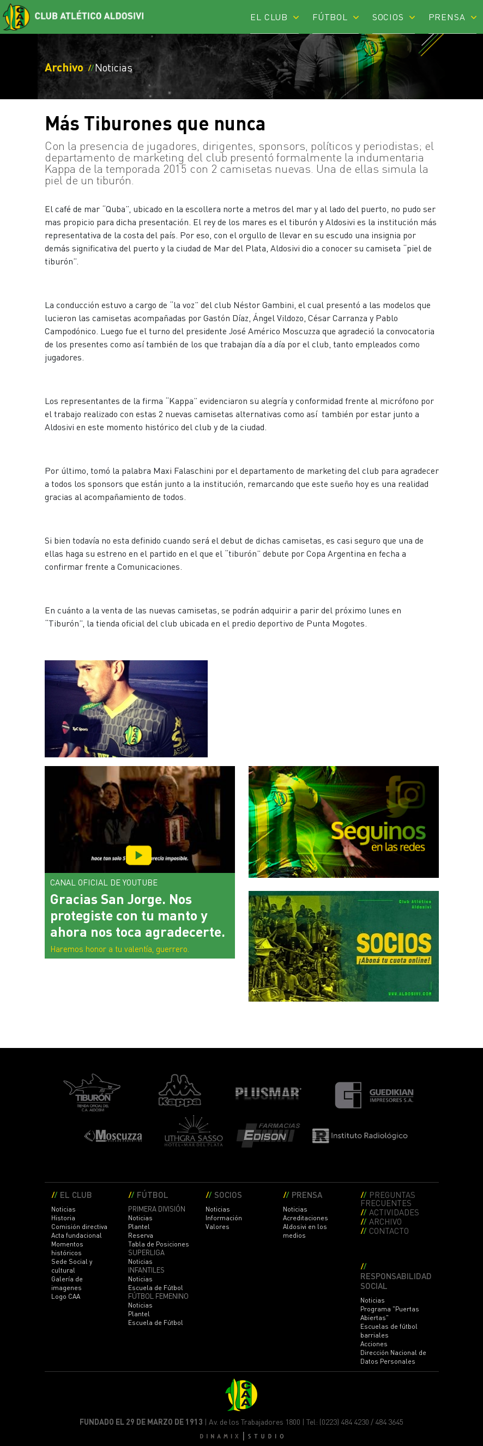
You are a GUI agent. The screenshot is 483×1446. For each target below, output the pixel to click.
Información (224, 1218)
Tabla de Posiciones (158, 1244)
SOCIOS (388, 16)
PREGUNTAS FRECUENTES (387, 1198)
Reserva (140, 1235)
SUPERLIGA (146, 1252)
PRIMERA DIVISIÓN (156, 1208)
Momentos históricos (67, 1248)
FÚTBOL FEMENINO (158, 1296)
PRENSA (447, 16)
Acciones (374, 1344)
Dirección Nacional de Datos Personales (393, 1356)
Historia (63, 1218)
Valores (218, 1226)
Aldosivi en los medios (305, 1230)
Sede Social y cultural (71, 1265)
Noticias (63, 1209)
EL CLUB (269, 16)
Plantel (139, 1226)
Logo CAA (65, 1296)
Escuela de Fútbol (155, 1288)
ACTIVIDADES (394, 1211)
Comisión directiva (79, 1226)
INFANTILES (146, 1270)
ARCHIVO (385, 1221)
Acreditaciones (305, 1218)
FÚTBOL (330, 16)
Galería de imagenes (67, 1283)
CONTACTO (389, 1230)
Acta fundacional (76, 1235)
